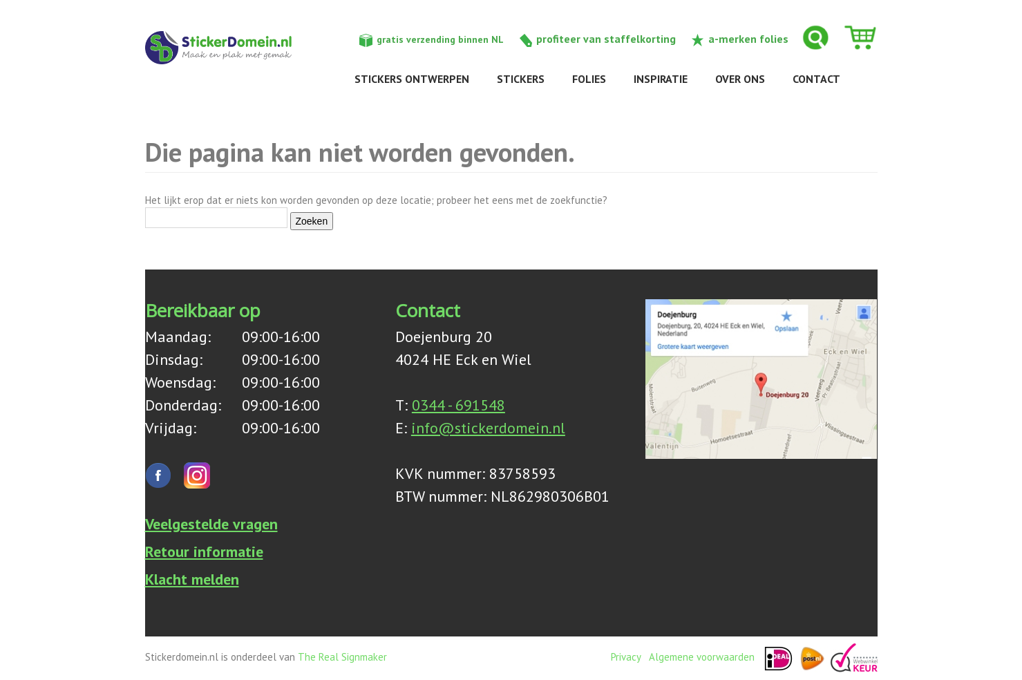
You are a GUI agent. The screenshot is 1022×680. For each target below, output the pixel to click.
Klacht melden (192, 579)
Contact (816, 79)
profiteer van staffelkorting (606, 39)
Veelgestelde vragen (211, 523)
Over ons (740, 79)
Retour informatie (204, 551)
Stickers (521, 79)
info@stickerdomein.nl (488, 427)
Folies (589, 79)
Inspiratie (661, 79)
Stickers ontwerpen (411, 79)
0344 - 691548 (458, 405)
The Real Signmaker (342, 656)
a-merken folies (748, 39)
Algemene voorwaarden (702, 656)
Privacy (626, 656)
